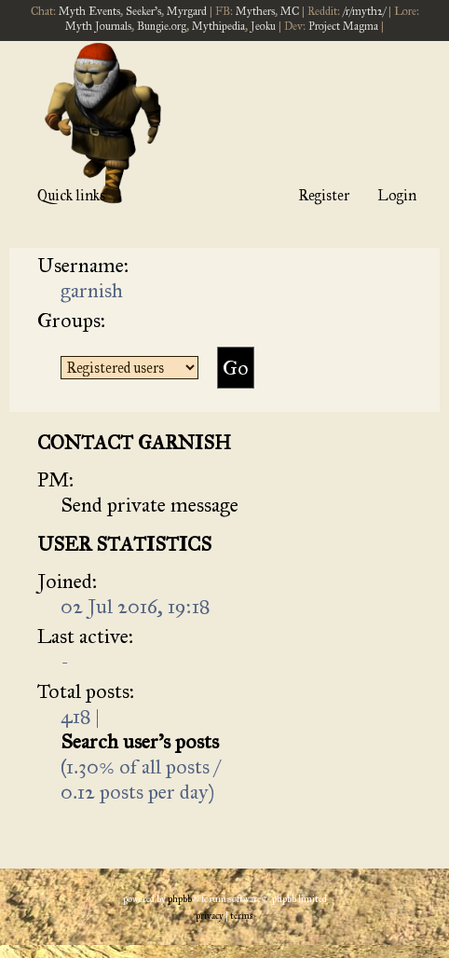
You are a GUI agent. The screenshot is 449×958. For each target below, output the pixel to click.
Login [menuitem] (396, 195)
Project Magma (343, 26)
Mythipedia (218, 26)
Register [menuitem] (323, 195)
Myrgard (187, 11)
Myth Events (89, 11)
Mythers (255, 11)
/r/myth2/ (364, 11)
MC (289, 11)
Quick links (71, 195)
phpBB (180, 899)
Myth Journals (98, 26)
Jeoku (263, 26)
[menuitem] (210, 916)
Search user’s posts (140, 741)
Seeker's (143, 11)
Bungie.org (161, 26)
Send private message (149, 504)
